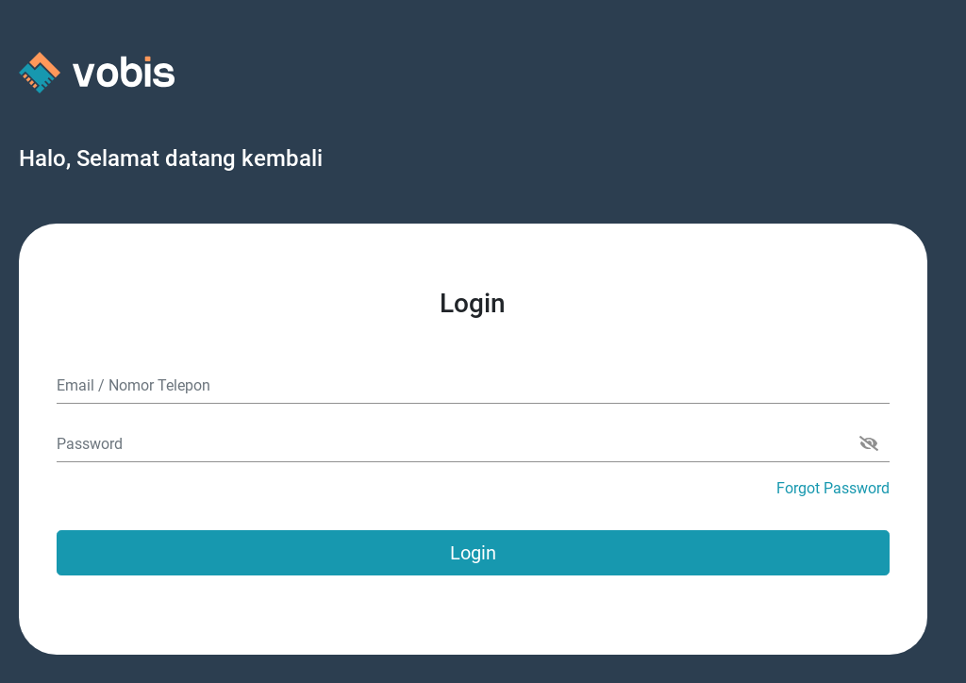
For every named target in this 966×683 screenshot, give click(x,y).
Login (473, 552)
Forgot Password (833, 488)
